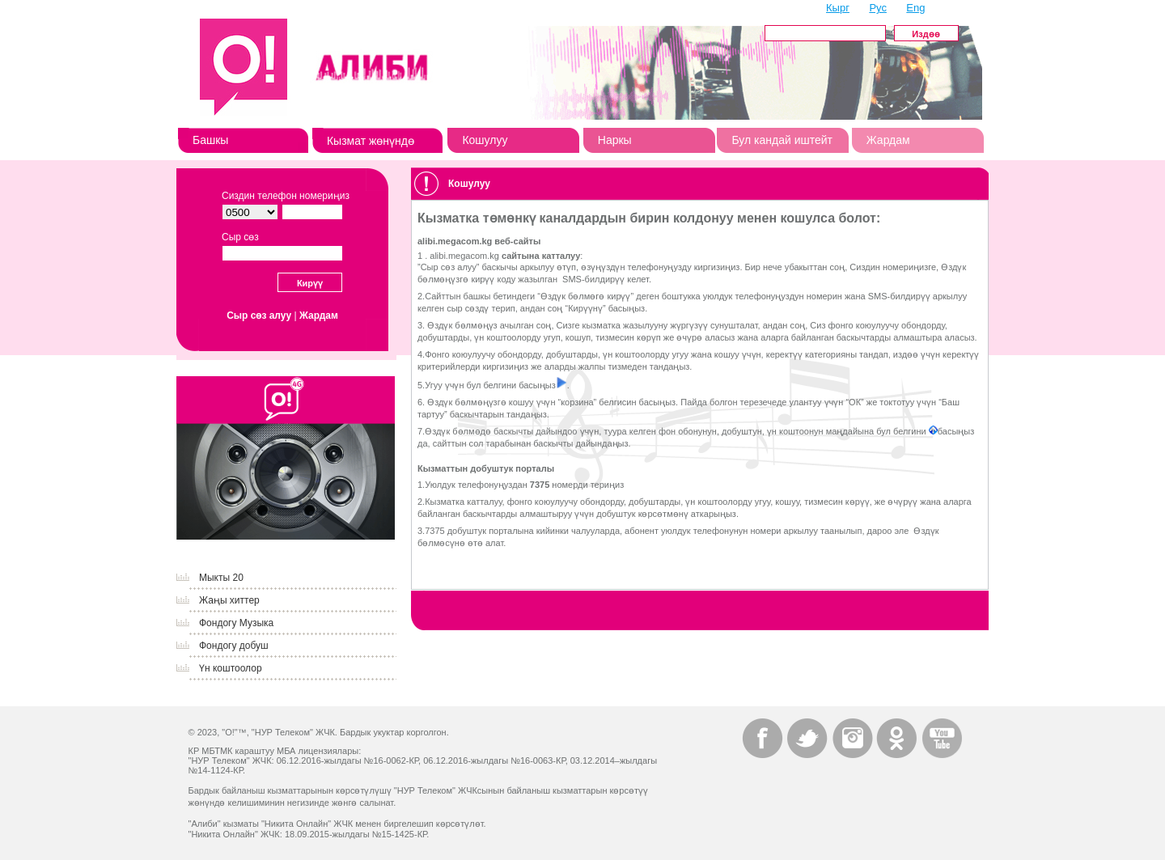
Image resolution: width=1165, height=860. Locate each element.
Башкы (210, 139)
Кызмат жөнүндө (370, 140)
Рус (878, 8)
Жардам (888, 139)
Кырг (837, 8)
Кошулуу (484, 139)
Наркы (615, 139)
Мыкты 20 (221, 577)
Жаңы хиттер (229, 600)
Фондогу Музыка (236, 623)
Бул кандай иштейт (781, 139)
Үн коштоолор (230, 668)
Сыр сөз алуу (259, 315)
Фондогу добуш (234, 645)
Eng (915, 8)
